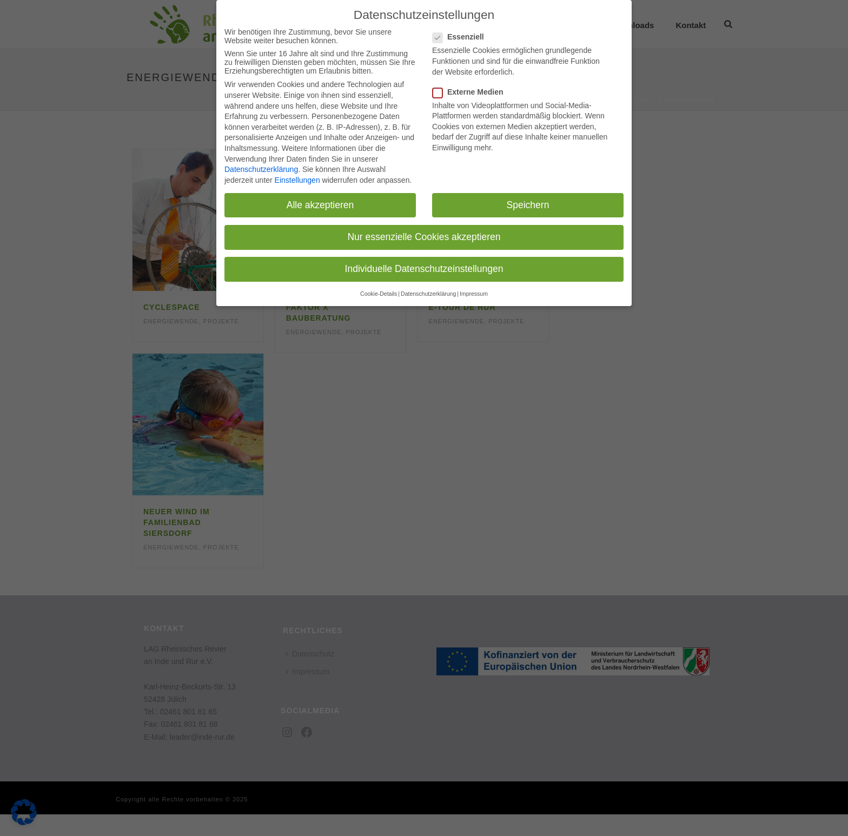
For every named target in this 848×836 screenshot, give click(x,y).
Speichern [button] (528, 202)
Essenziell (461, 34)
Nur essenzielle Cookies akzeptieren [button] (423, 234)
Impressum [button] (474, 291)
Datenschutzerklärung (261, 167)
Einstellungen (297, 177)
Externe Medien (471, 89)
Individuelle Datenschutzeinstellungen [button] (424, 266)
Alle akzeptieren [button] (320, 202)
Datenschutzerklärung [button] (428, 291)
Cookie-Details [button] (378, 291)
